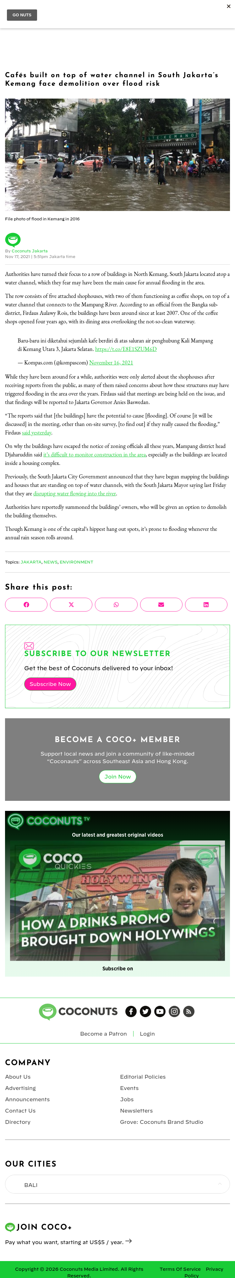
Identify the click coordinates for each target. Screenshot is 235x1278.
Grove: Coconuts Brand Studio (161, 1122)
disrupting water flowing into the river (74, 493)
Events (129, 1088)
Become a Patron (103, 1034)
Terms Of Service (180, 1269)
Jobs (127, 1099)
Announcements (27, 1099)
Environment (76, 562)
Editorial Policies (143, 1077)
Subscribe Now (50, 684)
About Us (17, 1077)
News (50, 562)
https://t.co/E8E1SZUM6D (126, 349)
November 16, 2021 (111, 362)
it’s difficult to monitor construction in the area (94, 454)
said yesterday (36, 432)
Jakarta (30, 562)
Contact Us (20, 1111)
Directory (17, 1122)
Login (147, 1034)
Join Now (117, 776)
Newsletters (136, 1111)
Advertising (20, 1088)
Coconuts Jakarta (30, 251)
